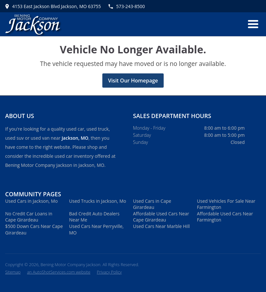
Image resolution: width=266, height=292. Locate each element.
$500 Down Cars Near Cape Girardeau (34, 229)
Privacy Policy (109, 272)
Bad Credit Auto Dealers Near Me (94, 217)
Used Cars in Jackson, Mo (31, 201)
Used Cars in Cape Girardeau (152, 204)
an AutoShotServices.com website (58, 272)
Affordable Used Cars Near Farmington (225, 217)
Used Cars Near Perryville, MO (96, 229)
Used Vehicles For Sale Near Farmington (226, 204)
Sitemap (13, 272)
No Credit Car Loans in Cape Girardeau (28, 217)
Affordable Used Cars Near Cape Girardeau (161, 217)
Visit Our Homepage (133, 80)
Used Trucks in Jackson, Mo (97, 201)
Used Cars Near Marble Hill (161, 226)
